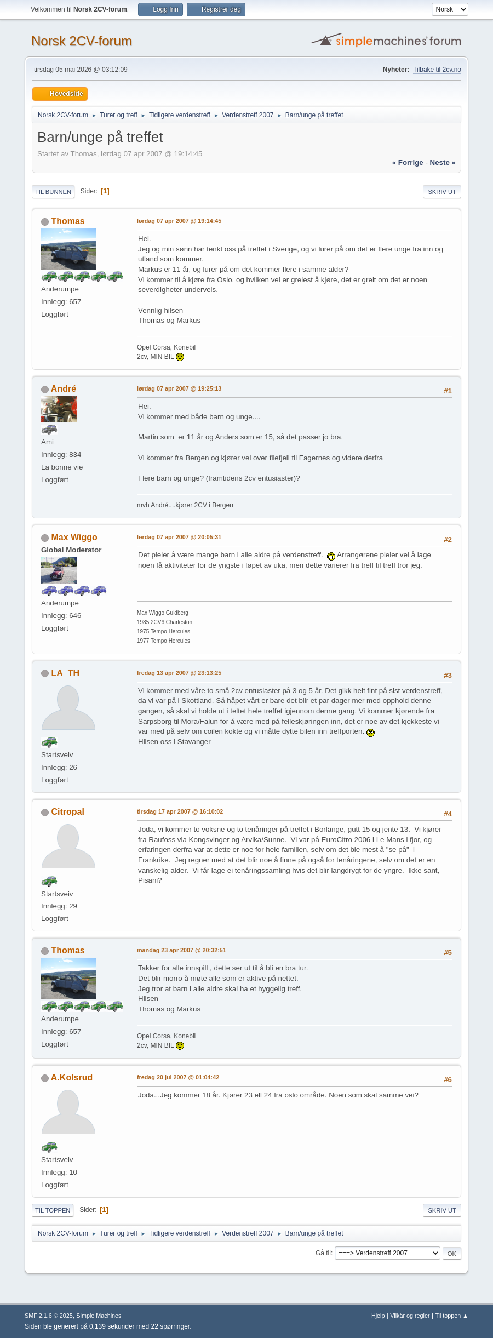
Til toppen (52, 1210)
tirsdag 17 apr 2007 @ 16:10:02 (180, 811)
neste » (443, 162)
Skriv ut (442, 191)
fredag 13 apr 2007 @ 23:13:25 (179, 673)
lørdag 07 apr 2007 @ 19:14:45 (179, 221)
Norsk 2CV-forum (81, 40)
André (63, 388)
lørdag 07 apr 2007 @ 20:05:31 (179, 537)
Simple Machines (98, 1315)
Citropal (67, 811)
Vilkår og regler (409, 1315)
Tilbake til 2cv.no (437, 69)
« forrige (407, 162)
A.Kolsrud (72, 1077)
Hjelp (378, 1315)
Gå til (323, 1253)
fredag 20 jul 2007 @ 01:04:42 (178, 1077)
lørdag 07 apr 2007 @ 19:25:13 (179, 388)
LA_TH (65, 673)
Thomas (67, 221)
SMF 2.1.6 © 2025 (49, 1315)
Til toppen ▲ (451, 1315)
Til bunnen (53, 191)
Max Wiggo (74, 537)
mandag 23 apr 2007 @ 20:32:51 (181, 950)
